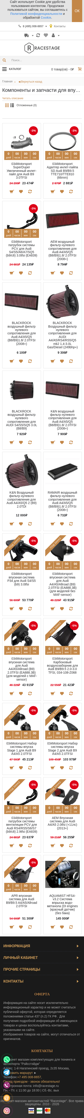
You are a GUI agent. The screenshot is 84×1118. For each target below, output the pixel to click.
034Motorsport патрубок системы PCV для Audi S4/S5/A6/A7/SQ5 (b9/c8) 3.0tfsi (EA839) (21, 248)
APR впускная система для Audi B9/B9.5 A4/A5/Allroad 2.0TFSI (21, 901)
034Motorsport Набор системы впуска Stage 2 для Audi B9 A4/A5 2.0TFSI (62, 749)
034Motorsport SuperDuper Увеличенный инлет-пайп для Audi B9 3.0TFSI (22, 171)
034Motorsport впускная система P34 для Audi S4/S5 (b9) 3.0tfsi (21, 579)
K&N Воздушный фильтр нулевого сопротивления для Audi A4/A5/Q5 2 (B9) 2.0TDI (21, 499)
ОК (77, 11)
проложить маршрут (18, 1073)
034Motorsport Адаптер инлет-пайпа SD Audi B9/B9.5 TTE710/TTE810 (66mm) (62, 171)
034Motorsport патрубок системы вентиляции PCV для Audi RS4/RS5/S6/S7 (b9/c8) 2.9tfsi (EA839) (21, 825)
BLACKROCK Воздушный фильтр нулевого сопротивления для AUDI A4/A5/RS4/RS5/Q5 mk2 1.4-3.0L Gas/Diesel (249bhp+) (62, 335)
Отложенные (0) (27, 105)
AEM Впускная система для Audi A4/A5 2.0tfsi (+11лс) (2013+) (62, 823)
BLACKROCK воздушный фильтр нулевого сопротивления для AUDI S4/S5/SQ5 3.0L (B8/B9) (21, 419)
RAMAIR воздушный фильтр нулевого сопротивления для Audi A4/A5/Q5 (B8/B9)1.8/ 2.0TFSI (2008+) (62, 501)
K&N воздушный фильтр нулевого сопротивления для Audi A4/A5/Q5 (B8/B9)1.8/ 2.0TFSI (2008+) (62, 419)
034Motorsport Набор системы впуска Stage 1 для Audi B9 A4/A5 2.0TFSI (21, 749)
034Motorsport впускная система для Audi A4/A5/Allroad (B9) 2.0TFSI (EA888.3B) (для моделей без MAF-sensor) (62, 584)
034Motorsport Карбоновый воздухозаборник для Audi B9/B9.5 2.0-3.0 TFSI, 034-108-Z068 (62, 665)
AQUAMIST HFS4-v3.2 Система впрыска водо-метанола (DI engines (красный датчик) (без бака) (62, 904)
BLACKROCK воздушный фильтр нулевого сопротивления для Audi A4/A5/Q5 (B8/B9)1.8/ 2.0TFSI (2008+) (21, 333)
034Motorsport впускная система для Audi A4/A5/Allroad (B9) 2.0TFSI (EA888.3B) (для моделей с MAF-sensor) (21, 669)
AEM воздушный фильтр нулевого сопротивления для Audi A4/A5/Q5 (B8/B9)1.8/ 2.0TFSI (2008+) (62, 250)
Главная (7, 81)
